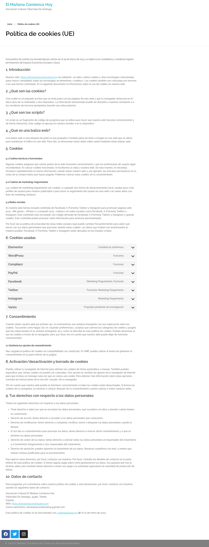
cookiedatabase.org (67, 513)
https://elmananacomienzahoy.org (39, 77)
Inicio (9, 24)
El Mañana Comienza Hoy (29, 4)
